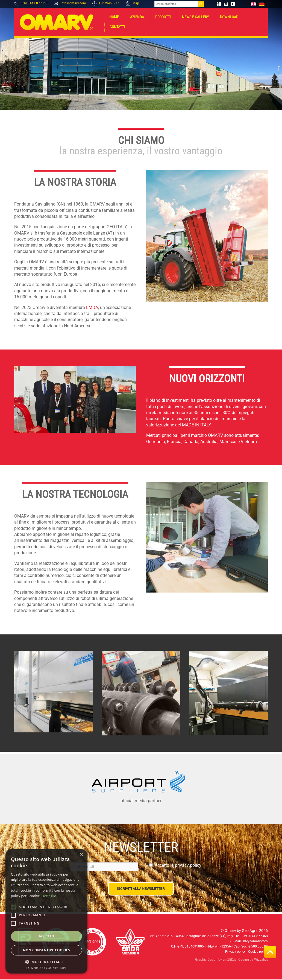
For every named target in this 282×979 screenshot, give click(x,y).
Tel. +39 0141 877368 (252, 936)
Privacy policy (235, 952)
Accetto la (178, 865)
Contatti (117, 27)
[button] (46, 961)
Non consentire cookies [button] (46, 950)
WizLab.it (261, 959)
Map (132, 3)
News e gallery (195, 17)
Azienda (137, 17)
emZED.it (229, 959)
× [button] (81, 855)
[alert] (46, 911)
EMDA (92, 307)
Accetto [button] (46, 936)
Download (229, 17)
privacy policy (188, 865)
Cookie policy (258, 952)
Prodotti (163, 17)
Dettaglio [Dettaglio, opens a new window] (49, 896)
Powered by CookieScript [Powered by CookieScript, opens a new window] (47, 968)
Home (114, 17)
